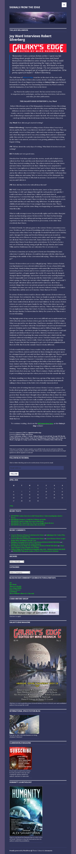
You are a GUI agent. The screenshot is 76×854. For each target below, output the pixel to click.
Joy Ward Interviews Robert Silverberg (30, 38)
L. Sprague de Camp (20, 440)
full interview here (45, 423)
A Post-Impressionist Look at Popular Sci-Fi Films (37, 546)
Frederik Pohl (47, 436)
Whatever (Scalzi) (15, 586)
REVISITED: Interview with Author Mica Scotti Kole (28, 525)
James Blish (51, 438)
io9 (10, 583)
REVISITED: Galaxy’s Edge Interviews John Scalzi (27, 521)
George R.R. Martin (59, 436)
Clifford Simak (38, 436)
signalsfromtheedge (34, 432)
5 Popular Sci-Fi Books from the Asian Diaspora (37, 543)
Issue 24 (32, 438)
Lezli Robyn (13, 592)
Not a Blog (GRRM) (15, 588)
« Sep (11, 506)
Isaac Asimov (24, 438)
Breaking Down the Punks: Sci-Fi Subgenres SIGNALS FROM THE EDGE (34, 546)
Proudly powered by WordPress (20, 851)
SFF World (13, 584)
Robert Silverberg (56, 440)
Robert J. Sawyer (15, 590)
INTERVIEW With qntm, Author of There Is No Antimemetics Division (35, 551)
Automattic (48, 851)
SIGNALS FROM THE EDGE (25, 7)
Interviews (29, 434)
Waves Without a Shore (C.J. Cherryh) (22, 593)
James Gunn (59, 438)
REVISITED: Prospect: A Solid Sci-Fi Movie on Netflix (28, 519)
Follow (14, 474)
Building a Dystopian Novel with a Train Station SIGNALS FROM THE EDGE (35, 542)
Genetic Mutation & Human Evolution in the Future (27, 535)
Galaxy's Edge (20, 434)
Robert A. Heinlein (44, 440)
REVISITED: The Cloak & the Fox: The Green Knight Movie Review (32, 523)
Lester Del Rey (32, 440)
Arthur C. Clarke (27, 436)
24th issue (18, 436)
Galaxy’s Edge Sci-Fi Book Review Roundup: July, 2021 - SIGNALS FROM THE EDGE (38, 549)
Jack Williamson (41, 438)
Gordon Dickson (15, 438)
